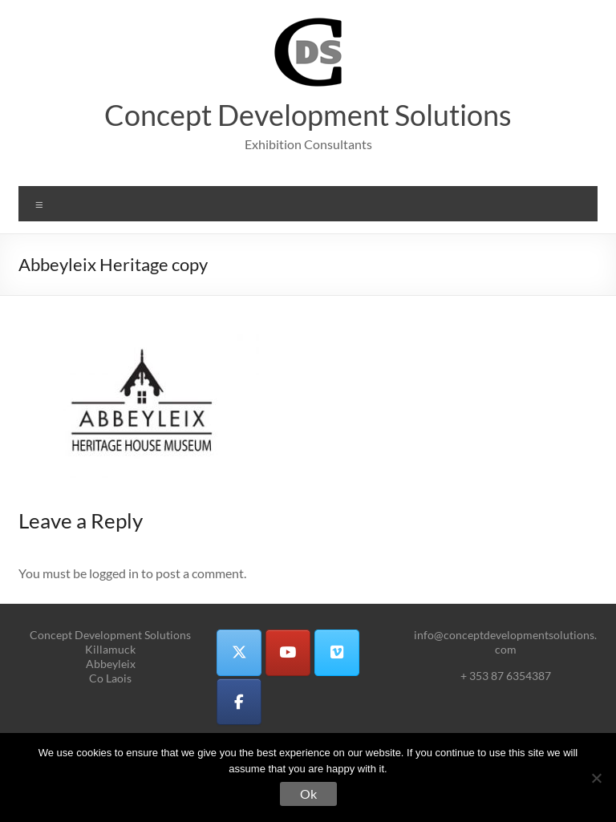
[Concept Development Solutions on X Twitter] (239, 653)
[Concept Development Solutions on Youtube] (287, 653)
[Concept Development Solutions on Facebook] (239, 701)
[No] (596, 778)
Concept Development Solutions (308, 114)
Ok (308, 793)
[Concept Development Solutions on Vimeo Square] (336, 653)
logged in (114, 573)
